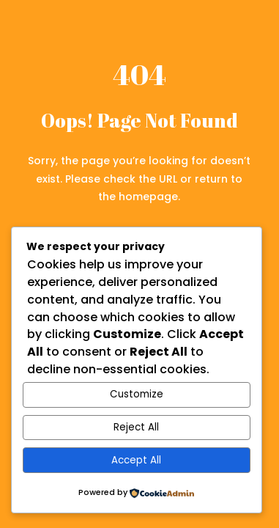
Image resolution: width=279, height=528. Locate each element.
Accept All (136, 460)
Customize (136, 394)
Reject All (136, 427)
